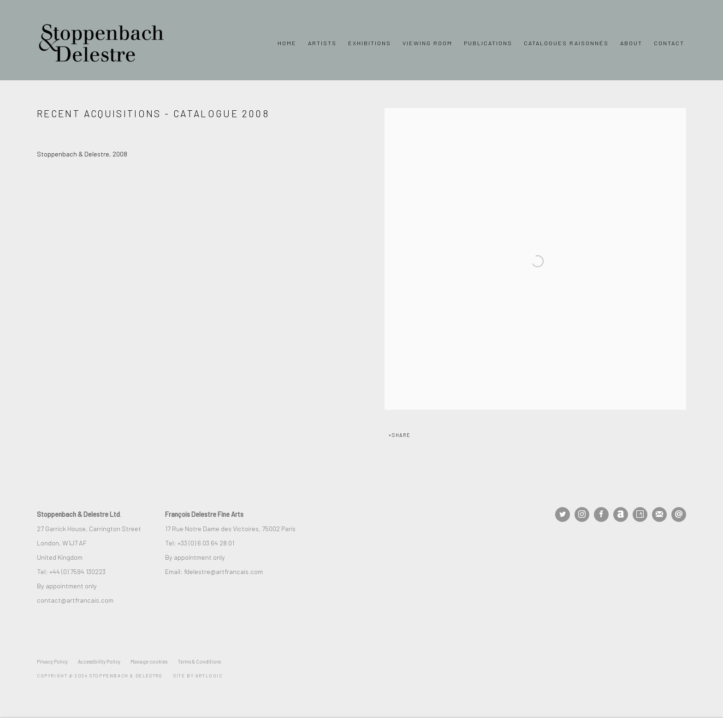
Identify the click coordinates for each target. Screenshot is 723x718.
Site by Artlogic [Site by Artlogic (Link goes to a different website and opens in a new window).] (198, 675)
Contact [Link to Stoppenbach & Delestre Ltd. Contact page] (669, 43)
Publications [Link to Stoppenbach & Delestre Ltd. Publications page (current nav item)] (488, 43)
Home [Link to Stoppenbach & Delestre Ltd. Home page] (287, 43)
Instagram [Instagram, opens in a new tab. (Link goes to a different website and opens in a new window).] (582, 514)
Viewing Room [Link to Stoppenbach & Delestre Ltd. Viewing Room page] (427, 43)
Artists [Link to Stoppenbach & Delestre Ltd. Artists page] (322, 43)
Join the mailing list (659, 514)
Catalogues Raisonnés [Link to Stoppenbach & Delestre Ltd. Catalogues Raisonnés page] (566, 43)
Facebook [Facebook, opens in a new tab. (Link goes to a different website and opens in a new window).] (601, 514)
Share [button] (401, 435)
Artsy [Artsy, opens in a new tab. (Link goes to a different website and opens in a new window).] (640, 514)
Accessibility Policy (99, 661)
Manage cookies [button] (148, 661)
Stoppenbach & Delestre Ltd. (101, 43)
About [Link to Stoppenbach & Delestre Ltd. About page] (631, 43)
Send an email (678, 514)
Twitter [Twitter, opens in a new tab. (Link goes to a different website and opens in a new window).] (562, 514)
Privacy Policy (52, 661)
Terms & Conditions (199, 661)
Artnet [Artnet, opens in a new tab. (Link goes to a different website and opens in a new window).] (620, 514)
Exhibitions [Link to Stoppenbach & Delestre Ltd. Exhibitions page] (369, 43)
